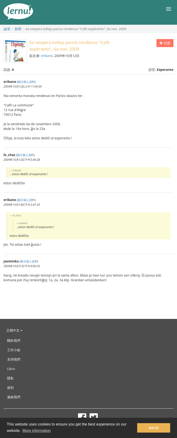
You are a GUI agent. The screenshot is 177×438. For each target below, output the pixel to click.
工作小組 (13, 350)
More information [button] (36, 431)
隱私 (10, 378)
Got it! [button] (154, 428)
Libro (11, 368)
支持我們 (13, 359)
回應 (165, 43)
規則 (10, 387)
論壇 (7, 29)
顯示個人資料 (26, 82)
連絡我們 (13, 397)
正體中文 (14, 330)
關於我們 (13, 340)
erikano (47, 55)
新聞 (18, 29)
